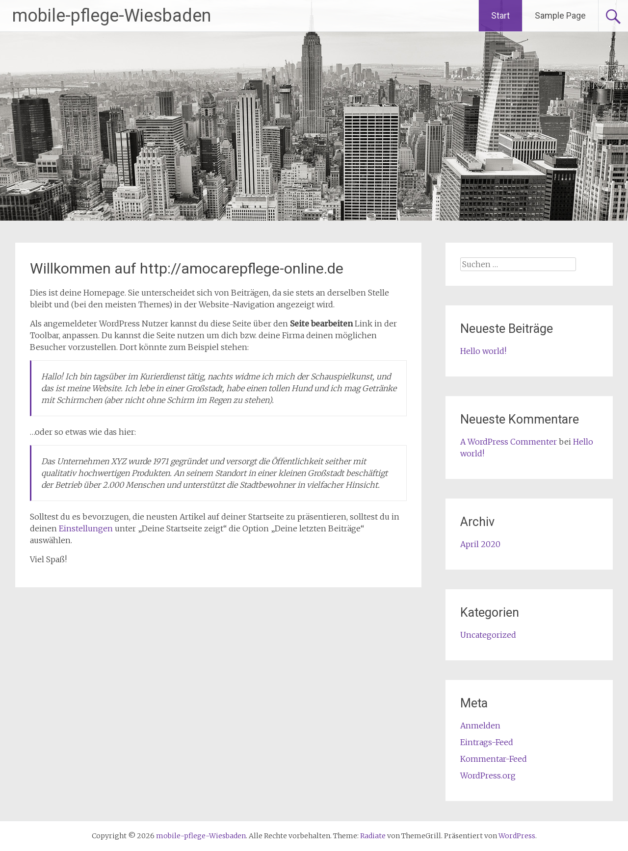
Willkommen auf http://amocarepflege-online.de (186, 268)
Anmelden (480, 725)
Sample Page (560, 15)
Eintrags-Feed (486, 742)
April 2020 (480, 544)
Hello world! (483, 351)
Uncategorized (488, 635)
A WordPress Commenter (508, 442)
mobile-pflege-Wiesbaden (111, 15)
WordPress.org (488, 775)
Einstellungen (86, 528)
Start (500, 15)
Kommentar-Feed (493, 759)
